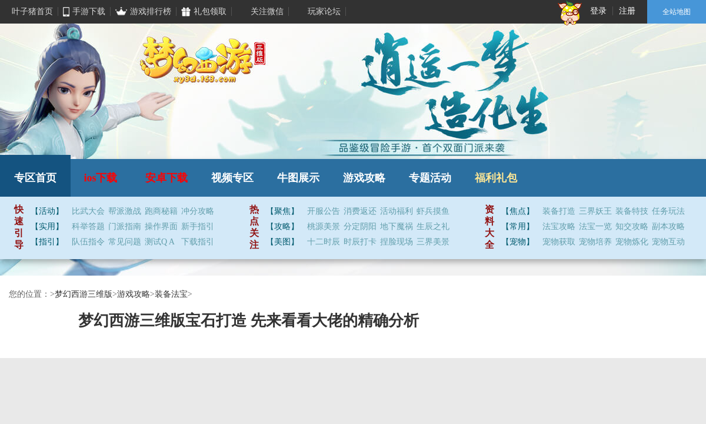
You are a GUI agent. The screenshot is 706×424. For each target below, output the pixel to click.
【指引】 (47, 241)
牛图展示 (298, 178)
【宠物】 (517, 241)
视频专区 (232, 178)
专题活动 (430, 178)
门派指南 (124, 227)
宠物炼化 (631, 242)
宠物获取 (558, 242)
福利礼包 (496, 178)
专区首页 (35, 178)
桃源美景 (323, 227)
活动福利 (396, 211)
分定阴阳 (360, 227)
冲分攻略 (197, 211)
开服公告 (323, 211)
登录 (598, 10)
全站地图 (676, 12)
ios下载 (100, 178)
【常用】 (517, 226)
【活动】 (47, 211)
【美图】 (282, 241)
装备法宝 (171, 294)
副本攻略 (668, 227)
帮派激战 (124, 211)
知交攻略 (631, 227)
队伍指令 (88, 242)
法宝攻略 (558, 227)
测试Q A (160, 242)
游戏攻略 (364, 178)
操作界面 (161, 227)
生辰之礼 (433, 227)
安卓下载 (166, 178)
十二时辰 (323, 242)
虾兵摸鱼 (433, 211)
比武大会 (88, 211)
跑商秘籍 (161, 211)
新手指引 (197, 227)
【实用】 (47, 226)
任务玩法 (668, 211)
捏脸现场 (396, 242)
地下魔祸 (396, 227)
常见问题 (124, 242)
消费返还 (360, 211)
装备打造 (558, 211)
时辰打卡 (360, 242)
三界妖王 (595, 211)
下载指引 (197, 242)
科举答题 (88, 227)
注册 (627, 10)
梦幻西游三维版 (83, 294)
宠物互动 (668, 242)
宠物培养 (595, 242)
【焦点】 (517, 211)
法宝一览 (595, 227)
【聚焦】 (282, 211)
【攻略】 (282, 226)
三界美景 (433, 242)
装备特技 (631, 211)
